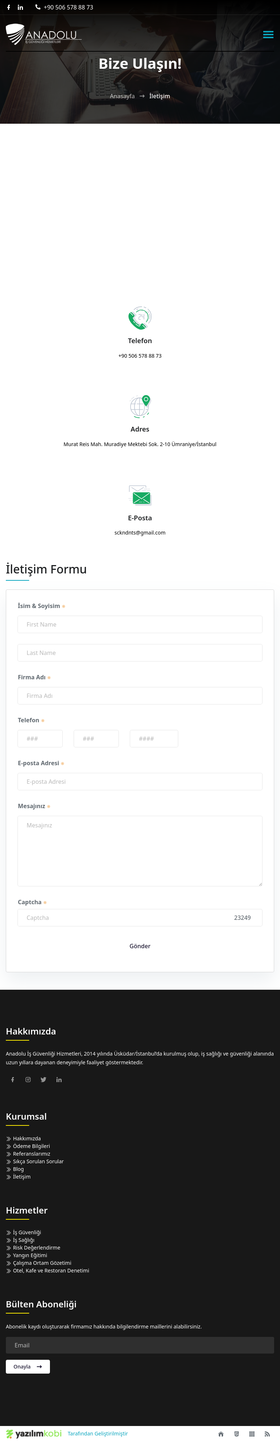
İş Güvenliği (23, 1232)
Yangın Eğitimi (26, 1255)
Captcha (32, 902)
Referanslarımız (28, 1153)
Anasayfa (122, 96)
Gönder (139, 946)
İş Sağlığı (20, 1239)
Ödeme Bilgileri (28, 1146)
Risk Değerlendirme (33, 1247)
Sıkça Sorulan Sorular (35, 1161)
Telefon (31, 720)
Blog (15, 1168)
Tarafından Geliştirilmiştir (67, 1434)
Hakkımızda (23, 1138)
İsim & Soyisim (42, 606)
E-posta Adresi (41, 763)
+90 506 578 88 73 (64, 7)
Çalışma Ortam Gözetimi (38, 1262)
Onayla (27, 1366)
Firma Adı (34, 677)
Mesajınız (34, 806)
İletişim (18, 1176)
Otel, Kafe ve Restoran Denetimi (47, 1270)
